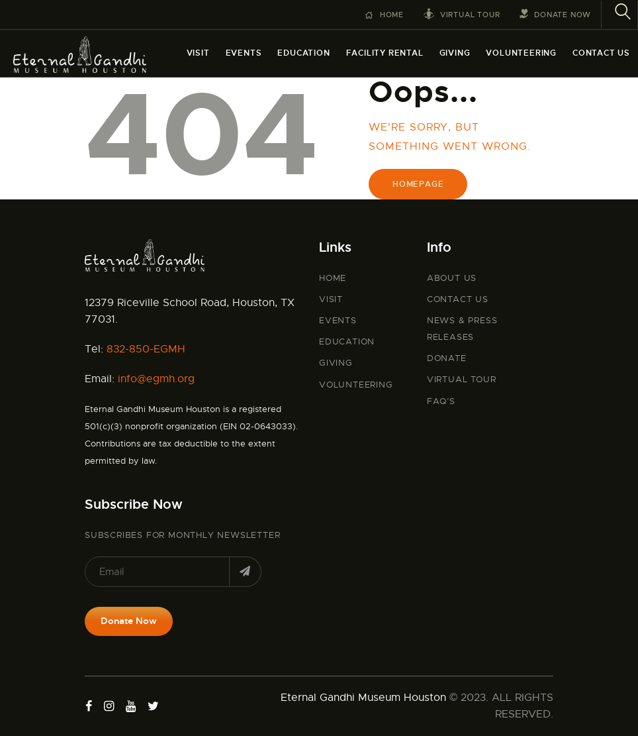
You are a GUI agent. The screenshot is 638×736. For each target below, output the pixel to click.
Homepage (417, 184)
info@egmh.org (156, 379)
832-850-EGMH (146, 349)
